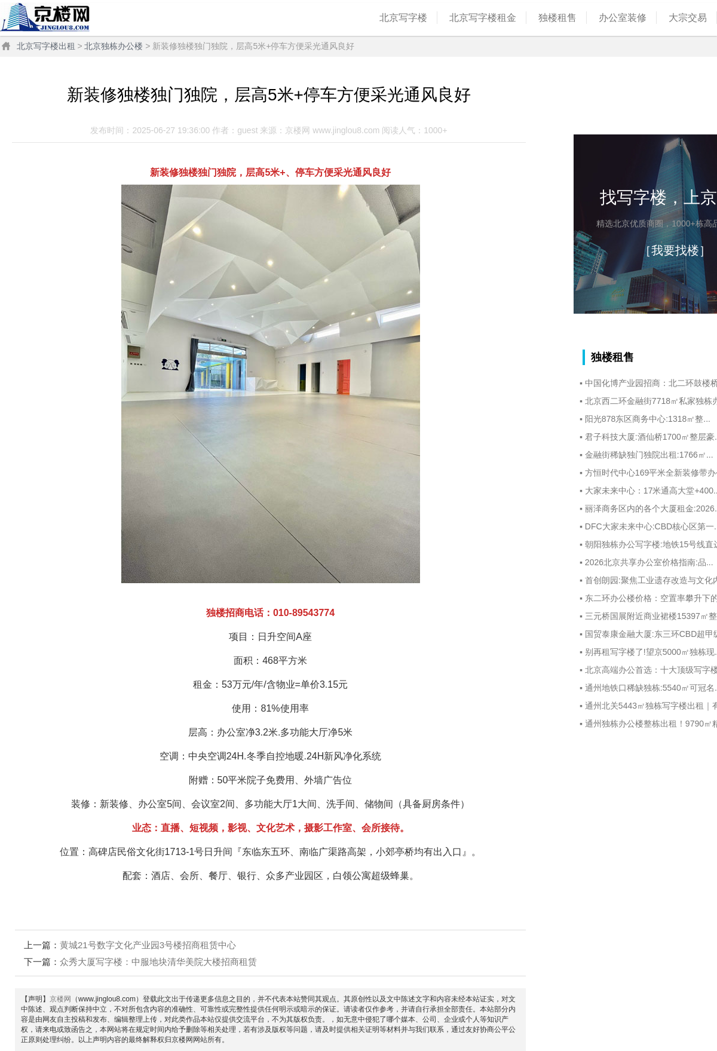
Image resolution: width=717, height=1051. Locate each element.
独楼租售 (557, 18)
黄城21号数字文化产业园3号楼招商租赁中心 (148, 945)
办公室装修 (622, 18)
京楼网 (60, 999)
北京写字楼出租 (46, 46)
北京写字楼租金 (482, 18)
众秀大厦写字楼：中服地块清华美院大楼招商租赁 (158, 962)
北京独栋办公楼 (113, 46)
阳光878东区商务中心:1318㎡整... (647, 419)
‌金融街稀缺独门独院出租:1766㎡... (649, 454)
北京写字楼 (403, 18)
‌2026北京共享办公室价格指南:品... (649, 562)
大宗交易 (688, 18)
